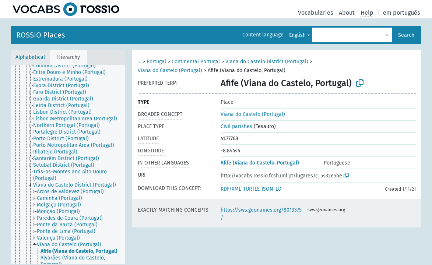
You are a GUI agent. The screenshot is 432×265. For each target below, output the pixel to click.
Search (406, 35)
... (139, 62)
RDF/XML (231, 189)
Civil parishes (236, 126)
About (347, 12)
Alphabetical (30, 57)
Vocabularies (315, 12)
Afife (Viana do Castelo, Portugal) (260, 163)
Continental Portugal (196, 62)
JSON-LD (271, 189)
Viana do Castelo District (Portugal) (266, 62)
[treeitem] (67, 66)
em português (401, 12)
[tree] (68, 164)
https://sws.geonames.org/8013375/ (261, 214)
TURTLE (251, 189)
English (297, 35)
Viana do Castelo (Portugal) (170, 70)
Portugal (156, 62)
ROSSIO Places (40, 35)
